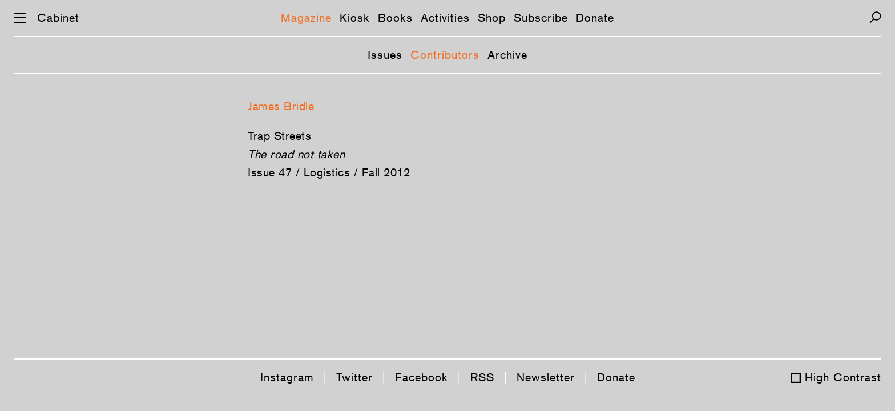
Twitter (354, 377)
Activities (445, 18)
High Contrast (843, 377)
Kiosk (355, 18)
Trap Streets (279, 136)
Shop (492, 18)
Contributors (444, 55)
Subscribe (541, 18)
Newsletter (546, 377)
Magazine (306, 18)
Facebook (421, 377)
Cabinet (58, 17)
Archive (507, 55)
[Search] (875, 17)
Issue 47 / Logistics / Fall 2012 (329, 172)
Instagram (287, 377)
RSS (482, 377)
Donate (595, 18)
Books (395, 18)
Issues (385, 55)
